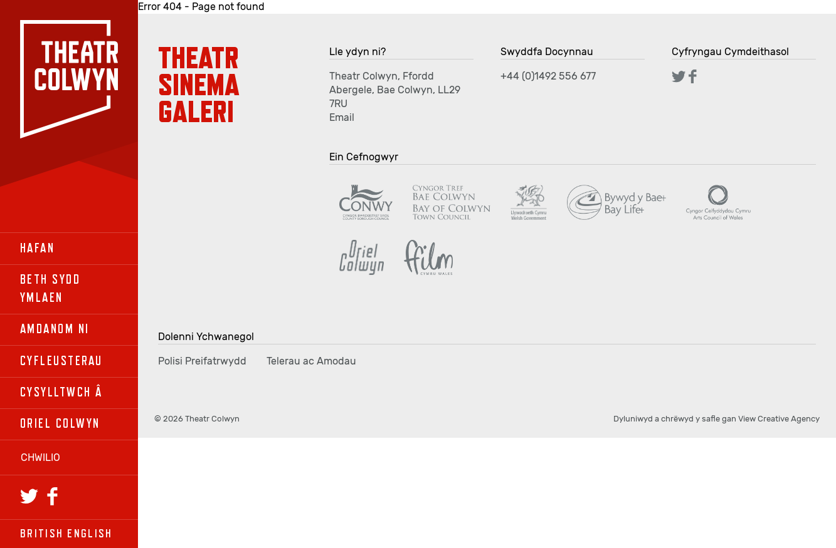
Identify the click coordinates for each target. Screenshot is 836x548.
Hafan (37, 248)
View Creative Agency (779, 418)
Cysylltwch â (61, 392)
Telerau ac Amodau (311, 361)
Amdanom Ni (55, 329)
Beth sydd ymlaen (50, 288)
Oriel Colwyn (60, 423)
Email (341, 117)
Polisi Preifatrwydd (202, 361)
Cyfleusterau (61, 361)
